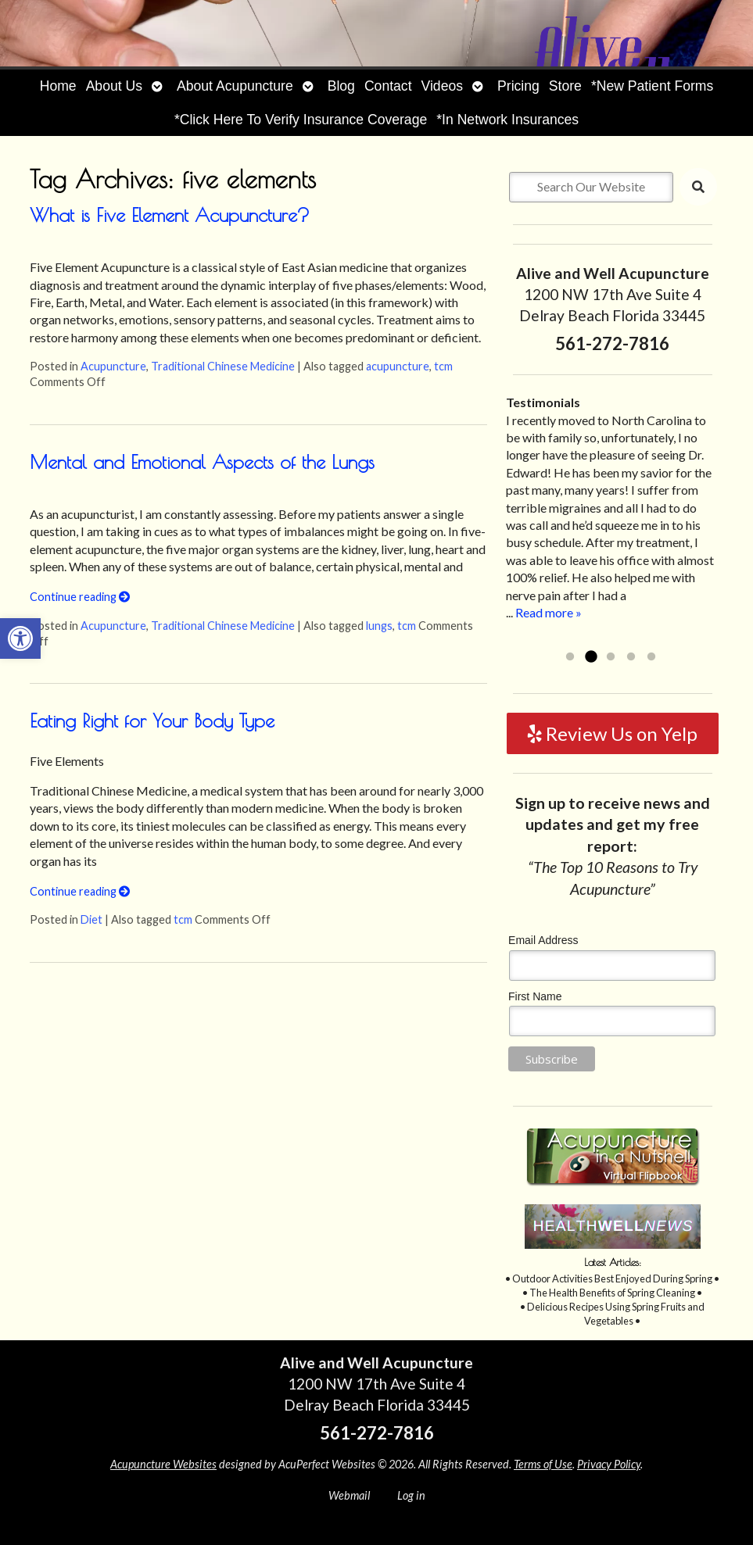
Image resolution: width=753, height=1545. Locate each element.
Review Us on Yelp (612, 733)
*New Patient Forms (652, 86)
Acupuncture (113, 366)
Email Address (543, 940)
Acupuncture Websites (163, 1464)
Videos (442, 86)
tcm (443, 366)
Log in (411, 1495)
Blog (341, 86)
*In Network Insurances (507, 119)
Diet (91, 919)
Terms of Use (543, 1464)
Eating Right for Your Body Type (152, 720)
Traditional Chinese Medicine (223, 366)
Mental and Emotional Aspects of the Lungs (202, 462)
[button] (20, 638)
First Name (534, 996)
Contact (388, 86)
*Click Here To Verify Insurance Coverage (300, 119)
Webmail (349, 1495)
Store (565, 86)
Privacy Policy (608, 1464)
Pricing (518, 86)
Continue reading (80, 596)
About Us (114, 86)
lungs (379, 625)
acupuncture (397, 366)
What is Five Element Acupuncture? (170, 215)
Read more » (548, 612)
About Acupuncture (235, 86)
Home (58, 86)
